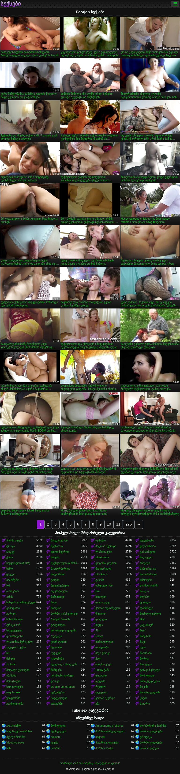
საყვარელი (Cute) (18, 563)
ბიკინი (144, 686)
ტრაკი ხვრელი (150, 670)
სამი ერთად (148, 568)
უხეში (143, 698)
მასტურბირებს (60, 568)
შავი (53, 602)
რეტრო (100, 686)
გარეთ (10, 613)
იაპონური (12, 580)
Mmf (142, 630)
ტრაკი (10, 546)
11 (118, 524)
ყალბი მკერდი (105, 698)
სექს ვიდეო (58, 731)
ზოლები (100, 596)
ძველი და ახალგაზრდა (66, 664)
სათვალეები (14, 686)
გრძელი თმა (14, 703)
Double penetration (63, 686)
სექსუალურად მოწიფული (66, 563)
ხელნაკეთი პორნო (19, 731)
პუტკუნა (56, 653)
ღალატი (101, 675)
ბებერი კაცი (103, 664)
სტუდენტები (14, 630)
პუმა (143, 647)
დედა (99, 625)
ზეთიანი (56, 647)
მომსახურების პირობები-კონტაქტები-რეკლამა (90, 763)
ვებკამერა (57, 692)
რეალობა (102, 647)
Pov (97, 591)
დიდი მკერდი (60, 551)
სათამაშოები (148, 574)
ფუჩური (100, 540)
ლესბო (144, 596)
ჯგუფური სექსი (16, 647)
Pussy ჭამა (102, 670)
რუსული (56, 636)
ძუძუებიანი (147, 540)
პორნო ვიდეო (149, 748)
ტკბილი (145, 602)
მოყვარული (103, 568)
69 (7, 653)
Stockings (101, 574)
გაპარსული (147, 551)
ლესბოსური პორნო (153, 725)
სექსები (10, 4)
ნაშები (55, 557)
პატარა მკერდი (105, 546)
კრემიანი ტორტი (62, 675)
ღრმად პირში (149, 585)
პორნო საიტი (104, 748)
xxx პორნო (13, 725)
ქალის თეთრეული (107, 608)
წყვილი (100, 613)
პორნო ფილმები (151, 731)
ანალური (146, 580)
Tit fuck (10, 664)
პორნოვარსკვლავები (109, 731)
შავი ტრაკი (102, 653)
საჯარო (145, 703)
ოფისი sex (13, 692)
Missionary (102, 557)
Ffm (97, 630)
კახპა (9, 596)
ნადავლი (146, 557)
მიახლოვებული (150, 613)
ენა (97, 703)
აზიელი (145, 563)
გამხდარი (13, 608)
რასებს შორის (60, 619)
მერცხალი (13, 681)
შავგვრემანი (59, 540)
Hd (8, 585)
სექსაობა (57, 546)
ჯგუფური (101, 692)
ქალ (98, 658)
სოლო (144, 591)
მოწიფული (147, 675)
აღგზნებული (59, 591)
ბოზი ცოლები (104, 641)
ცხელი (10, 574)
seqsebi (100, 737)
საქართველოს (150, 692)
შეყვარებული (60, 585)
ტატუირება (58, 625)
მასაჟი (10, 658)
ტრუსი (55, 580)
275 (128, 524)
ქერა (9, 557)
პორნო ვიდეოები (106, 742)
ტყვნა (54, 742)
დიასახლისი (14, 636)
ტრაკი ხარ (13, 625)
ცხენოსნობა (148, 546)
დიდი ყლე (102, 602)
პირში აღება (14, 540)
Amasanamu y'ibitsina (109, 725)
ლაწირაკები (103, 551)
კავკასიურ (147, 625)
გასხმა (99, 580)
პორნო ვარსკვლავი (64, 613)
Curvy (99, 636)
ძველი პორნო (15, 737)
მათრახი (146, 653)
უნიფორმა (13, 698)
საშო (9, 568)
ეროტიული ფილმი (63, 630)
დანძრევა (146, 608)
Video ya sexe (15, 742)
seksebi (55, 737)
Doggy (10, 551)
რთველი (146, 664)
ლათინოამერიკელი (19, 641)
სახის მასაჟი (14, 619)
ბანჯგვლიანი (103, 585)
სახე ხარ (145, 636)
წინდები (56, 670)
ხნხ (8, 748)
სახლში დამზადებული (21, 602)
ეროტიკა (146, 737)
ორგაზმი (57, 703)
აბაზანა (11, 675)
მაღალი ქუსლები (17, 670)
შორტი (144, 658)
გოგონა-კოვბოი (105, 563)
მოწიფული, (58, 725)
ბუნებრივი (57, 596)
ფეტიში (100, 681)
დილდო (101, 619)
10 (109, 524)
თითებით (12, 591)
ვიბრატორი (59, 641)
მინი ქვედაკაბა (150, 681)
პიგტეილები (59, 698)
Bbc (142, 619)
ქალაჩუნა (57, 658)
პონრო (55, 748)
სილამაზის (58, 574)
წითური (56, 608)
